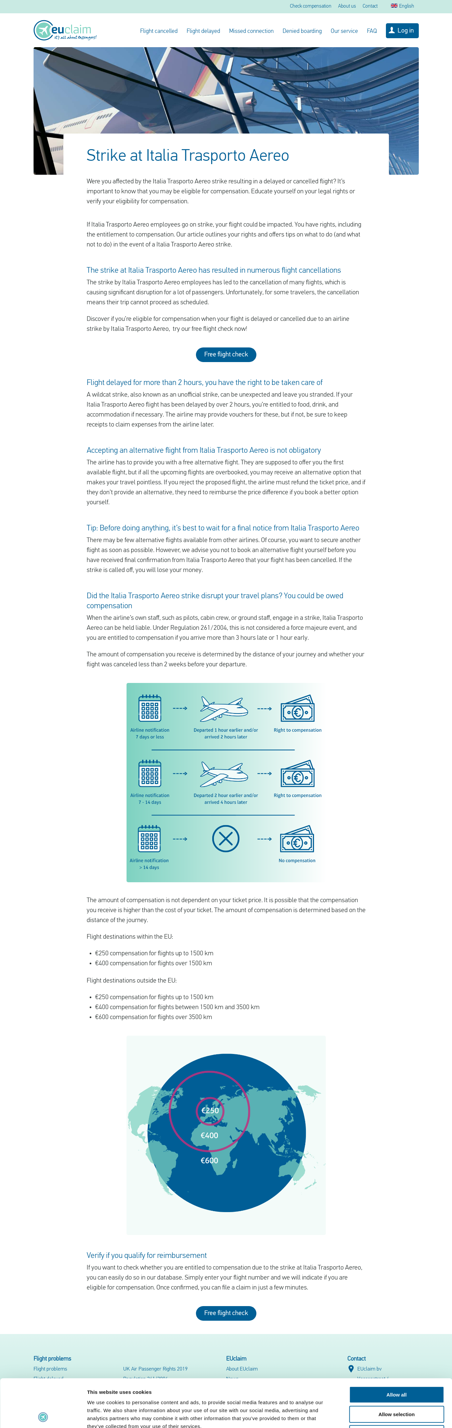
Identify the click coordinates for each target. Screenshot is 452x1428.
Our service (344, 31)
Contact (370, 6)
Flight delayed (203, 31)
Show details (348, 1415)
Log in (406, 31)
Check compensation (310, 6)
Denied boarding (302, 31)
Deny (397, 1385)
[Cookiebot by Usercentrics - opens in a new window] (43, 1415)
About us (347, 6)
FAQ (372, 31)
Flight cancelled (159, 31)
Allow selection (396, 1366)
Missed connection (251, 31)
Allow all (397, 1347)
